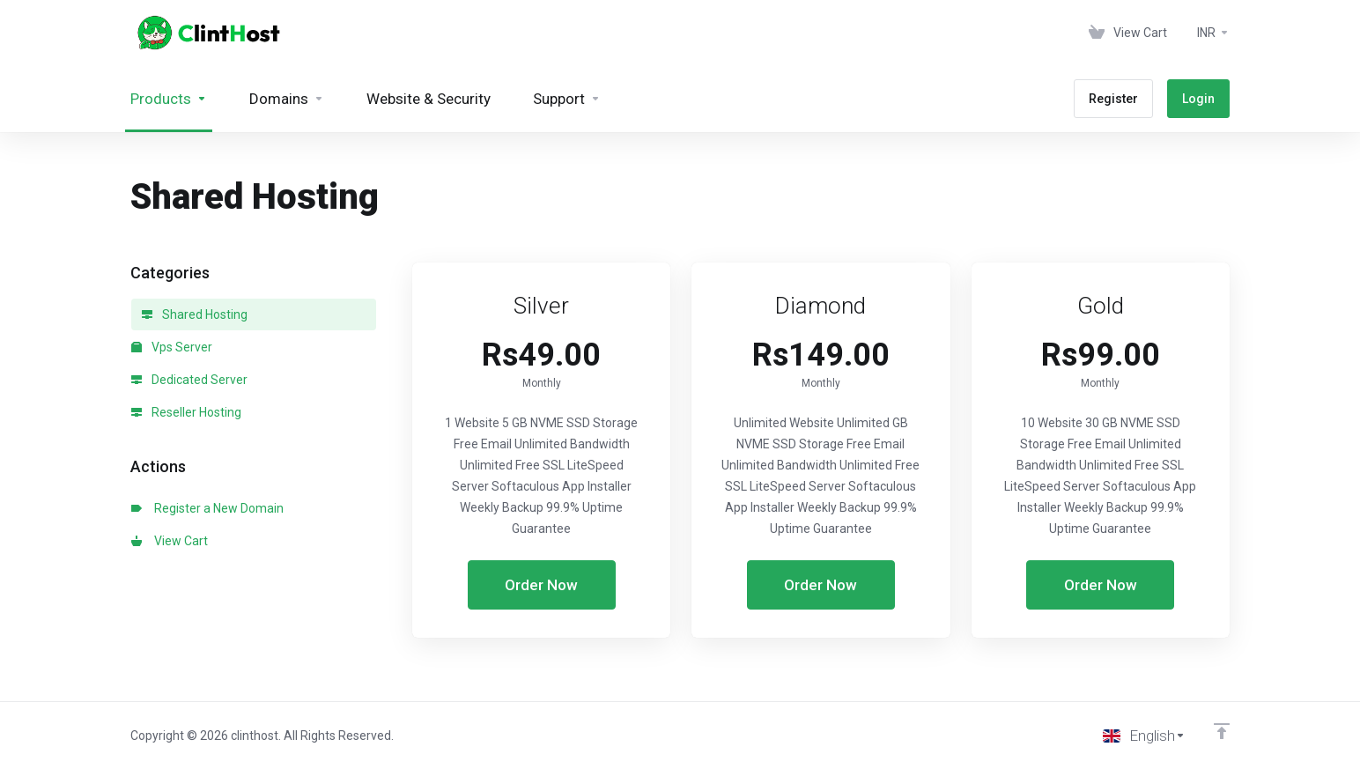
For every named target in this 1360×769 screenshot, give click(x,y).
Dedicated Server (189, 380)
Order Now (541, 585)
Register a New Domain (207, 508)
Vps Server (171, 347)
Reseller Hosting (186, 412)
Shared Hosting (195, 314)
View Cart (169, 541)
